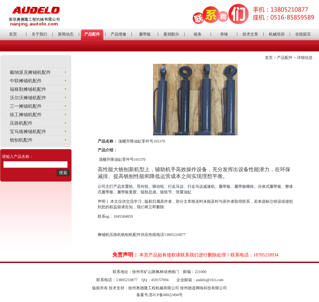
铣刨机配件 (21, 140)
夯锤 (224, 34)
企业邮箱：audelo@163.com (200, 280)
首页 (13, 34)
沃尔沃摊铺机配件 (28, 97)
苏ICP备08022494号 (166, 295)
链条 (197, 34)
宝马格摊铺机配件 (28, 131)
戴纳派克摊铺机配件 (30, 72)
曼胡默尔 (171, 34)
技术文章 (250, 34)
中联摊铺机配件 (26, 80)
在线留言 (303, 34)
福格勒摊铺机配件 (28, 89)
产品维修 (118, 34)
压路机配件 (21, 123)
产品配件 (92, 34)
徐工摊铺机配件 (26, 114)
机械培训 (276, 34)
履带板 (145, 34)
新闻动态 (66, 34)
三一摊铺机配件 (26, 106)
